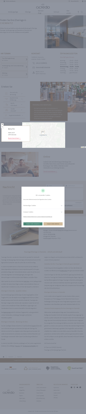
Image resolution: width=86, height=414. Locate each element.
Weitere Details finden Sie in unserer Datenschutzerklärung (38, 217)
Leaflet (83, 147)
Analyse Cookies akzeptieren (33, 224)
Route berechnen (14, 138)
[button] (43, 132)
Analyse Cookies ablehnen (53, 224)
